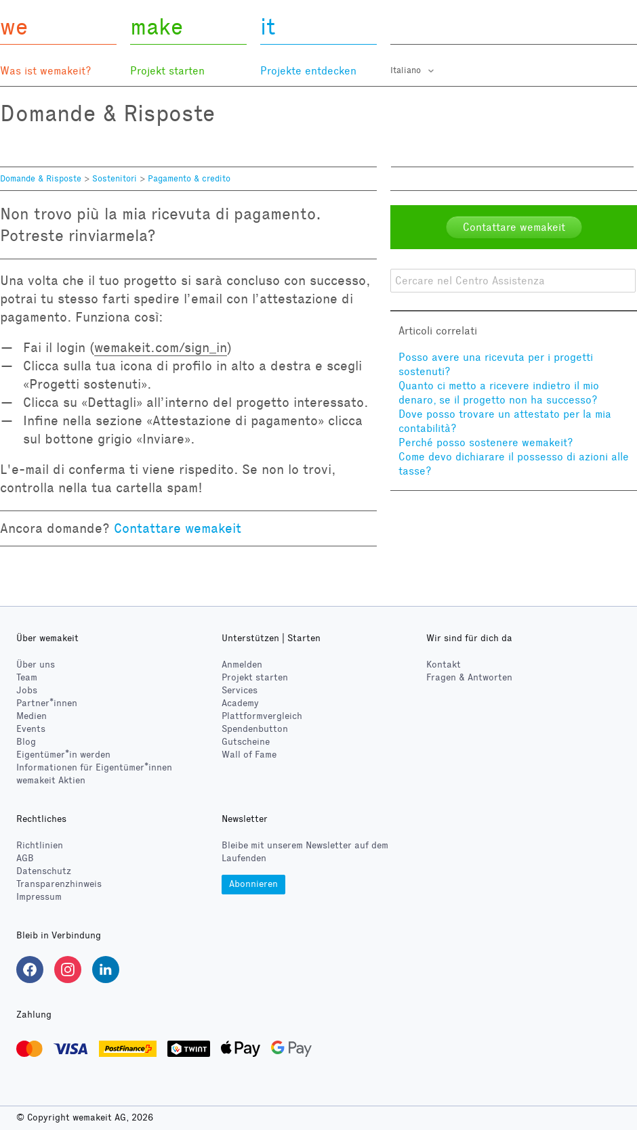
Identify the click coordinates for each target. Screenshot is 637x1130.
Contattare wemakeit (177, 528)
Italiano (407, 70)
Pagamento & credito (189, 178)
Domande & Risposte (40, 178)
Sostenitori (114, 178)
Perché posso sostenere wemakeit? (485, 442)
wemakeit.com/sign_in (160, 347)
